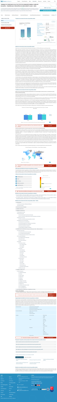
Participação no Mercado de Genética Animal (21, 360)
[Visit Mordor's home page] (6, 1)
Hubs (10, 390)
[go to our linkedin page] (32, 385)
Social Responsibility (12, 382)
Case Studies (11, 386)
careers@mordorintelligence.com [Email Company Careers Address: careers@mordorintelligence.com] (36, 381)
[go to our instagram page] (39, 385)
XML (1, 396)
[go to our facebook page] (34, 385)
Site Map (10, 396)
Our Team (10, 378)
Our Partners (11, 380)
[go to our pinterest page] (37, 385)
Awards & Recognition (4, 384)
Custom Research (25, 1)
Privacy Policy (3, 394)
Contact (49, 1)
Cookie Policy (11, 394)
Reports (19, 1)
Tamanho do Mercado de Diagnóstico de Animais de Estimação (22, 363)
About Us (2, 378)
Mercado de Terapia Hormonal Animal (35, 359)
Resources (40, 1)
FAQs (10, 384)
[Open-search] (55, 1)
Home (2, 376)
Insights (2, 386)
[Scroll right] (55, 15)
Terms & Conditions (12, 392)
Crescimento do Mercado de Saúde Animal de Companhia (35, 363)
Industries (44, 1)
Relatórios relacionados (19, 357)
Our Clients (2, 380)
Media (2, 382)
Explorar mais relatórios (28, 357)
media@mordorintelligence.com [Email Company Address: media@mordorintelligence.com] (24, 390)
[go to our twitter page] (35, 385)
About (30, 1)
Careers (2, 392)
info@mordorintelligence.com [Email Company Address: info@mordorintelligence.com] (23, 387)
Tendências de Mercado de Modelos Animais (48, 360)
